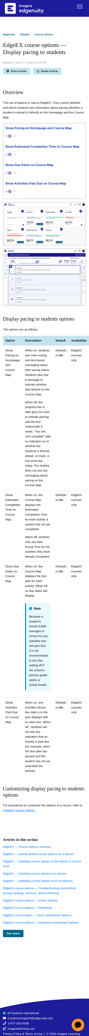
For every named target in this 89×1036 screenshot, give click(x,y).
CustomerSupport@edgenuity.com (30, 1018)
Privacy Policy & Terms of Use (22, 1033)
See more (13, 933)
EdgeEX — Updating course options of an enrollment (37, 881)
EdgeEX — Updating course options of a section (34, 873)
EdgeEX (25, 34)
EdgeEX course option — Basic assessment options (37, 915)
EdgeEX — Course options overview (27, 846)
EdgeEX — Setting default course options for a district (38, 854)
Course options (44, 34)
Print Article (17, 71)
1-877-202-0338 (18, 1023)
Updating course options (19, 810)
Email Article (47, 71)
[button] (79, 6)
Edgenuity (9, 34)
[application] (78, 1025)
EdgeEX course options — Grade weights (30, 900)
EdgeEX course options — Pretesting (27, 907)
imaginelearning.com (21, 1028)
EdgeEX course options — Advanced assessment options (41, 922)
